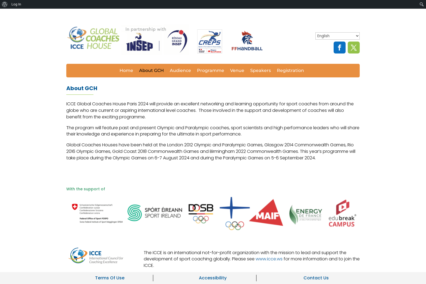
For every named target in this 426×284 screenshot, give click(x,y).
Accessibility (213, 278)
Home (126, 71)
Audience (180, 71)
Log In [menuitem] (16, 4)
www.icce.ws (269, 259)
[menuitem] (5, 4)
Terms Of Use (109, 278)
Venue (237, 71)
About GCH (151, 71)
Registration (290, 71)
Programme (210, 71)
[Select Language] (337, 36)
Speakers (260, 71)
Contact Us (316, 278)
